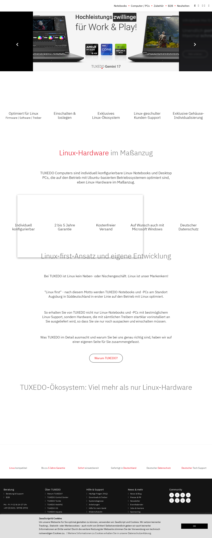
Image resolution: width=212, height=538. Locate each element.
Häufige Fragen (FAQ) (98, 493)
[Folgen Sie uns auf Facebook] (171, 495)
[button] (209, 6)
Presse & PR (135, 497)
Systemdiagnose (96, 501)
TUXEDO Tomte (54, 501)
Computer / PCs (140, 5)
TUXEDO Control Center (57, 497)
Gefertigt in (123, 467)
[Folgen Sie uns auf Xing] (177, 500)
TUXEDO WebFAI (55, 504)
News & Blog (135, 493)
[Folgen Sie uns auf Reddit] (188, 500)
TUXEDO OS (52, 508)
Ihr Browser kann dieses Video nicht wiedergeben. (80, 226)
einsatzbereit (88, 467)
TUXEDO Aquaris (54, 511)
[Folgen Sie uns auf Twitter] (188, 495)
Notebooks (120, 5)
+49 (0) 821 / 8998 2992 (16, 507)
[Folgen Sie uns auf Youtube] (171, 500)
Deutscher (159, 467)
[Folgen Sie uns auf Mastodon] (182, 495)
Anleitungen (94, 504)
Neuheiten (183, 5)
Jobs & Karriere (137, 508)
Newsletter (135, 501)
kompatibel (18, 467)
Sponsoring (135, 511)
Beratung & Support (14, 493)
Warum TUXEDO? (106, 358)
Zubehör (159, 5)
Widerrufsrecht (95, 511)
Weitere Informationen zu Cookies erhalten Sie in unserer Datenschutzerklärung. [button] (109, 533)
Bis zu (53, 467)
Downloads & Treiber (98, 497)
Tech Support (194, 467)
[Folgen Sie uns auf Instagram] (177, 495)
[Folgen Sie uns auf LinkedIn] (182, 500)
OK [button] (194, 526)
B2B (170, 5)
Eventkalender (136, 504)
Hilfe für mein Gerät (97, 508)
